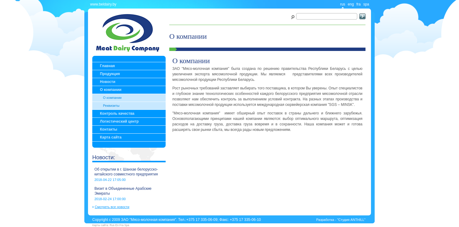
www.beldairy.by (103, 4)
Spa (126, 225)
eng (351, 4)
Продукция (110, 74)
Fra (121, 225)
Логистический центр (119, 121)
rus (342, 4)
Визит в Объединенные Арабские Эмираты (123, 191)
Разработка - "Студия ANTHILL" (340, 220)
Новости (107, 82)
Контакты (108, 129)
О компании (111, 90)
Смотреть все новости (112, 207)
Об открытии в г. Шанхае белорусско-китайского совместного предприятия (126, 171)
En (117, 225)
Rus (112, 225)
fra (358, 4)
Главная (107, 66)
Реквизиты (111, 105)
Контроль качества (117, 113)
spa (366, 4)
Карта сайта (111, 137)
